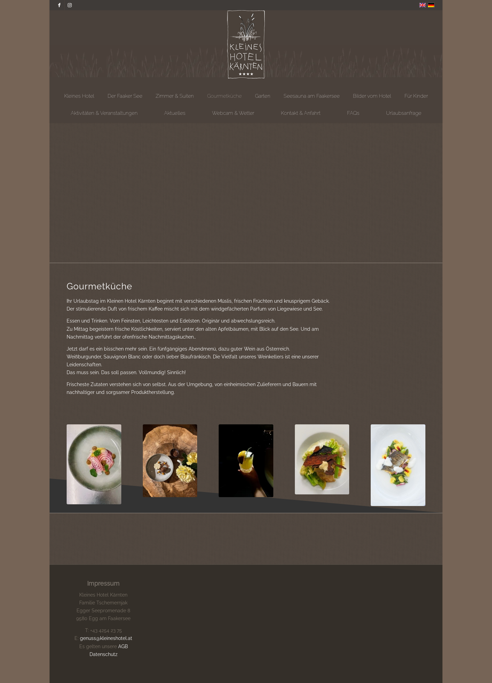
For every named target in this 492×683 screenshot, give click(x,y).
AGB (123, 646)
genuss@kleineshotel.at (106, 638)
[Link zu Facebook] (59, 5)
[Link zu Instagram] (70, 5)
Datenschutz (104, 654)
